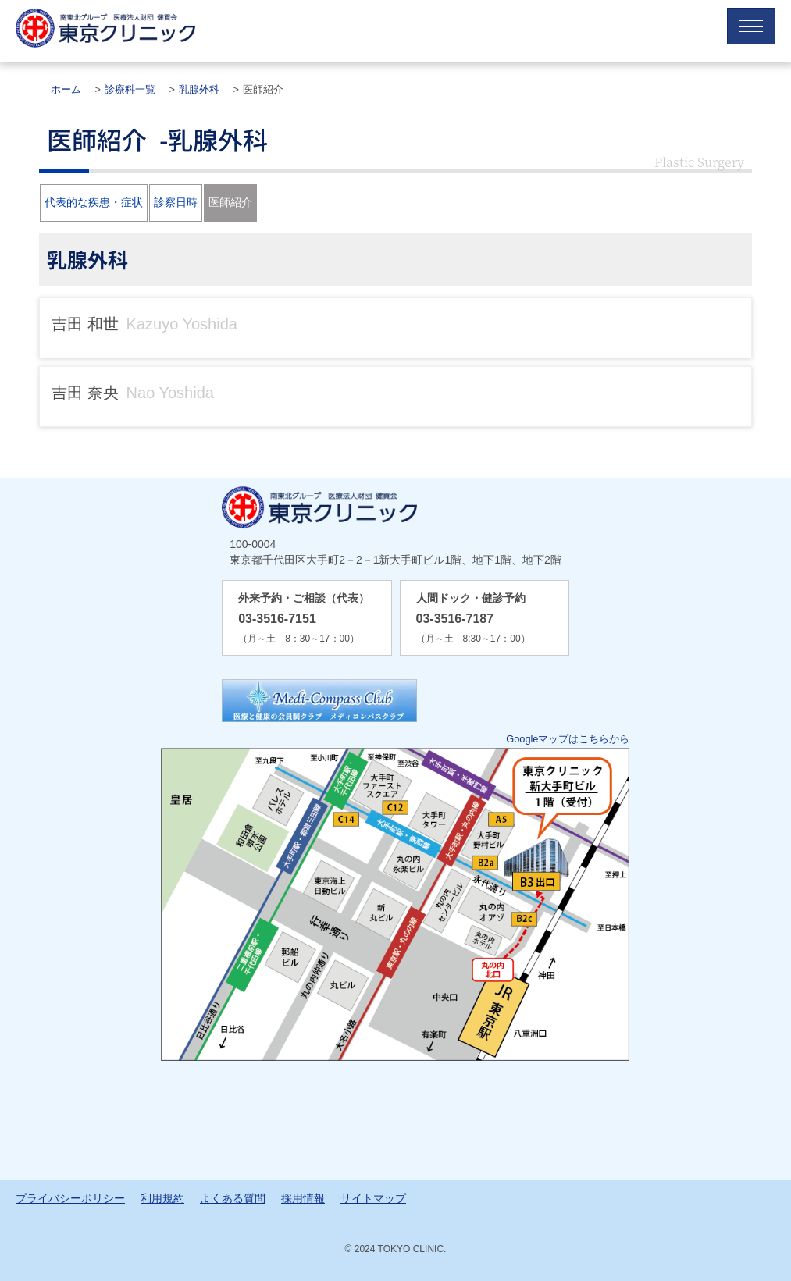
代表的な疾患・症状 (94, 202)
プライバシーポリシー (70, 1198)
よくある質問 (232, 1198)
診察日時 (176, 202)
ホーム (66, 89)
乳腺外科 (199, 89)
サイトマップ (373, 1198)
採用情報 (303, 1198)
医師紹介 (230, 202)
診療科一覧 (130, 89)
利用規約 (162, 1198)
